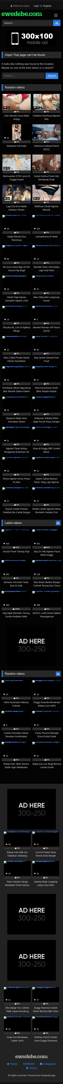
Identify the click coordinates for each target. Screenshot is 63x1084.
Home (13, 1064)
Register (47, 6)
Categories (50, 1064)
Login (36, 6)
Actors (33, 1068)
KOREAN (28, 1064)
